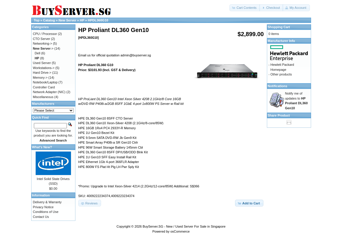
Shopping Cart (279, 27)
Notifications (278, 86)
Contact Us (41, 216)
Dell (37, 53)
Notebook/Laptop (45, 82)
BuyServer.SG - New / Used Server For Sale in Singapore (184, 226)
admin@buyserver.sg (135, 55)
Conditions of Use (46, 212)
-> (43, 48)
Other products (281, 74)
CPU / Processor (45, 34)
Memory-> (40, 77)
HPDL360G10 (98, 20)
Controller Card (44, 87)
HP (82, 20)
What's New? (42, 147)
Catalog (49, 20)
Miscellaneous (43, 97)
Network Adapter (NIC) (49, 92)
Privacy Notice (43, 207)
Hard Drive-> (42, 72)
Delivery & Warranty (47, 202)
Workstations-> (43, 68)
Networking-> (42, 43)
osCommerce (179, 231)
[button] (244, 7)
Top (36, 20)
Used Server (42, 63)
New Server (67, 20)
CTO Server (41, 39)
